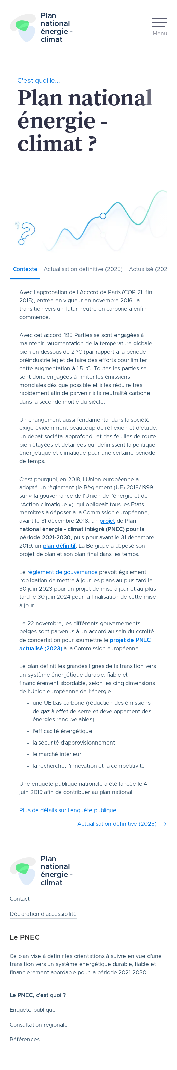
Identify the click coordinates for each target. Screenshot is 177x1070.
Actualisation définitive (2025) (83, 269)
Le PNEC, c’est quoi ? (38, 995)
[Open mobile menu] (159, 28)
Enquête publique (32, 1010)
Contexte (25, 269)
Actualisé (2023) (151, 269)
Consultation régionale (38, 1025)
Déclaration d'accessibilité (43, 914)
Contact (20, 899)
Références (24, 1039)
